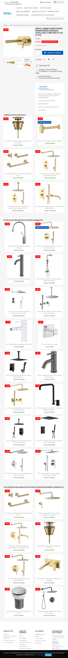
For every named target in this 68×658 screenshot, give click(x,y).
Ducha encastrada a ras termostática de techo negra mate (49, 441)
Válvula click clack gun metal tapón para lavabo (19, 612)
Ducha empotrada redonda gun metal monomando (49, 612)
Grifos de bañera (23, 11)
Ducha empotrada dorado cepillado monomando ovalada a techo (18, 207)
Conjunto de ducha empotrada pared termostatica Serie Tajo (18, 312)
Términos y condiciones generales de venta (25, 646)
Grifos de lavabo (31, 8)
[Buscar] (55, 18)
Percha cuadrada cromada (49, 344)
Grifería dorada (22, 15)
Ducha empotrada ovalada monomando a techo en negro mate (18, 441)
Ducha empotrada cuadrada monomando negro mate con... (18, 376)
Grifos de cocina (38, 11)
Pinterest (53, 59)
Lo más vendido (8, 642)
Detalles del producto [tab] (47, 90)
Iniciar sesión (39, 638)
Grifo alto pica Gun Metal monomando (18, 279)
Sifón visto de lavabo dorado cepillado (50, 141)
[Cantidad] (37, 53)
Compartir (44, 59)
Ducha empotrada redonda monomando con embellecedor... (18, 409)
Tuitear (49, 59)
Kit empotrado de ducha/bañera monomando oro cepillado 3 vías (19, 546)
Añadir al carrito (52, 53)
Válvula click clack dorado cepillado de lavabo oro (49, 546)
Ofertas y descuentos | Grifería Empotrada (9, 636)
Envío (21, 636)
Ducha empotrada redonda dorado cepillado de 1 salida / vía (49, 514)
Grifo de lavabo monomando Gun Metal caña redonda (49, 376)
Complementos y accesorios (42, 15)
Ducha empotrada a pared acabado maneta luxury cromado (19, 474)
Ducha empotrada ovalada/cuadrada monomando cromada (49, 474)
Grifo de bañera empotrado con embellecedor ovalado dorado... (50, 207)
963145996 (14, 2)
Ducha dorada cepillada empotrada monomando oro (18, 579)
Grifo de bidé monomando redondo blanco (19, 344)
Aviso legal (22, 638)
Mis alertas (38, 643)
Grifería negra (53, 11)
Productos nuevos (9, 640)
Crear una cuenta (40, 641)
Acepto (48, 655)
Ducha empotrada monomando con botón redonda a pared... (49, 247)
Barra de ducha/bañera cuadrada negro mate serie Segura (49, 279)
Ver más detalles (40, 655)
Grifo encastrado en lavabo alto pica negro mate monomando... (49, 409)
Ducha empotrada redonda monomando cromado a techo (49, 312)
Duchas (19, 8)
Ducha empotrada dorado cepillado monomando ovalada (50, 174)
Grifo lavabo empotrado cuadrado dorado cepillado (49, 579)
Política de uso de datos (13, 4)
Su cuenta (39, 631)
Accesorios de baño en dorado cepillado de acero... (18, 174)
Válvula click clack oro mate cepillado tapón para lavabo (18, 142)
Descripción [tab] (43, 86)
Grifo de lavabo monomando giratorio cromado (18, 247)
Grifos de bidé (45, 8)
